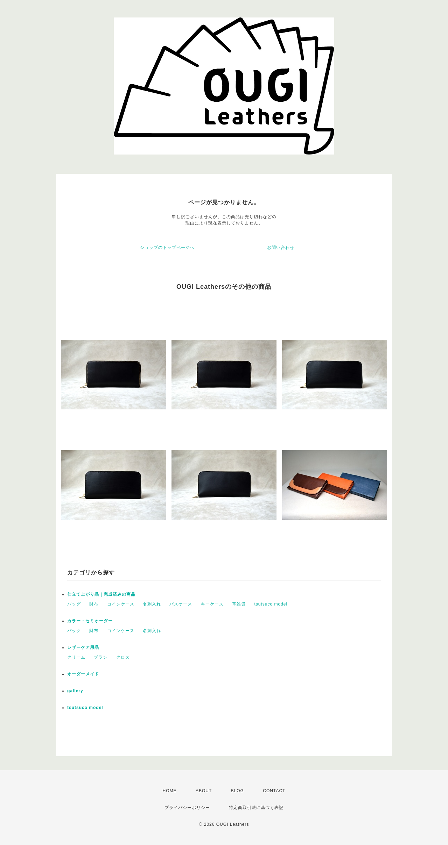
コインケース (120, 604)
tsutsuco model (270, 604)
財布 (93, 604)
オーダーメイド (83, 674)
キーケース (212, 604)
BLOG (237, 790)
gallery (75, 690)
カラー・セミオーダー (90, 620)
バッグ (74, 604)
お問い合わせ (280, 247)
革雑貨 (239, 604)
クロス (123, 657)
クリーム (76, 657)
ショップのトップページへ (167, 247)
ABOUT (204, 790)
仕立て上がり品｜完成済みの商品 (101, 594)
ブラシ (100, 657)
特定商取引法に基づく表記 (256, 807)
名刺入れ (152, 604)
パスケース (180, 604)
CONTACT (274, 790)
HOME (170, 790)
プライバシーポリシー (187, 807)
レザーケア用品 (83, 647)
